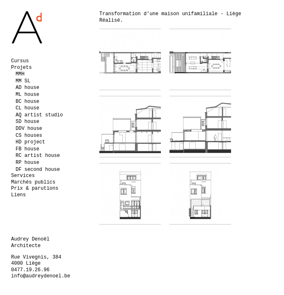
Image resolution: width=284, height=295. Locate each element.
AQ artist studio (39, 115)
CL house (27, 108)
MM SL (23, 81)
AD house (27, 88)
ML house (27, 95)
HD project (30, 142)
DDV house (29, 129)
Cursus (20, 61)
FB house (27, 149)
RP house (27, 163)
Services (23, 176)
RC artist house (38, 156)
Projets (21, 67)
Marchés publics (33, 182)
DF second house (38, 169)
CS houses (29, 135)
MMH (20, 74)
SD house (27, 122)
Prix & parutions (34, 188)
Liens (18, 195)
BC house (27, 101)
